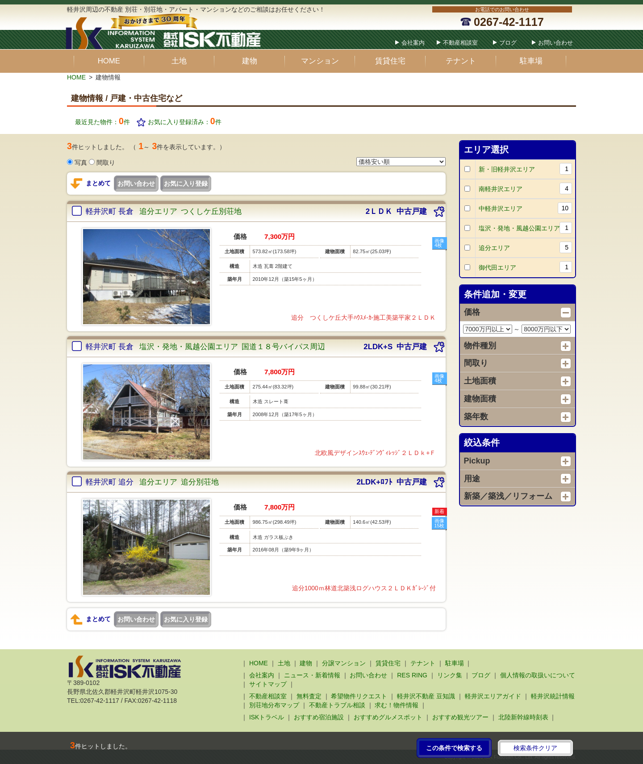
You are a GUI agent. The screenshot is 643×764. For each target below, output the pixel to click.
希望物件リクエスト (359, 696)
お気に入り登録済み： (184, 121)
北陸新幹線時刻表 (523, 717)
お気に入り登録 (186, 183)
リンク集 (449, 675)
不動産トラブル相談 (337, 705)
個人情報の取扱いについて (537, 675)
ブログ (508, 42)
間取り (105, 162)
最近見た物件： (102, 121)
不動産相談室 (460, 42)
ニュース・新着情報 (312, 675)
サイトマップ (268, 684)
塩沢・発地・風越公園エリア (525, 228)
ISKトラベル (266, 717)
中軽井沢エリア (525, 208)
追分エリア (525, 248)
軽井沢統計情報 (553, 696)
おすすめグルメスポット (388, 717)
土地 (179, 61)
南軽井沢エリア (525, 189)
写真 (81, 162)
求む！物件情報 (396, 705)
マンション (320, 61)
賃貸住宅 (390, 61)
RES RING (412, 675)
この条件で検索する (454, 747)
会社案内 (413, 42)
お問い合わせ (555, 42)
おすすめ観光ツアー (460, 717)
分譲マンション (344, 663)
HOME (109, 61)
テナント (461, 61)
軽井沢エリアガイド (493, 696)
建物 (249, 61)
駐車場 (531, 61)
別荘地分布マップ (274, 705)
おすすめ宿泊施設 (319, 717)
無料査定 (309, 696)
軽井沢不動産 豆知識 (426, 696)
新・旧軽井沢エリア (525, 169)
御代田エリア (525, 267)
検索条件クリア (535, 747)
